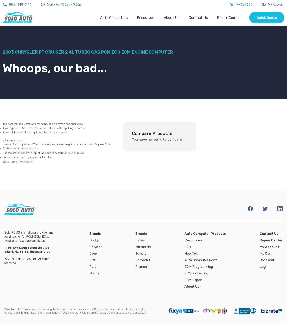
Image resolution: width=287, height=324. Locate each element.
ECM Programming (198, 267)
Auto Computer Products (205, 234)
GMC (92, 260)
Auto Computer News (200, 260)
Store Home (10, 161)
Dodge (94, 240)
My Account (273, 4)
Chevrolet (142, 260)
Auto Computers (114, 17)
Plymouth (142, 267)
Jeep (93, 253)
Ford (92, 267)
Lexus (140, 240)
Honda (94, 273)
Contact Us (198, 17)
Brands (95, 234)
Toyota (140, 253)
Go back (8, 148)
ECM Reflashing (196, 273)
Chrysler (95, 247)
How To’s (191, 253)
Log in (264, 267)
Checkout (267, 260)
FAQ (187, 247)
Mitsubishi (143, 247)
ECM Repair (193, 280)
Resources (146, 17)
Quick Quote (267, 18)
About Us (172, 17)
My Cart (266, 253)
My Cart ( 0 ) (244, 4)
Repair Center (228, 17)
